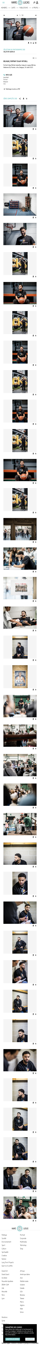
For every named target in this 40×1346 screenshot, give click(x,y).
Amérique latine (25, 1274)
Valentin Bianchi (9, 52)
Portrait (5, 79)
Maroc (22, 1302)
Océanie (22, 1285)
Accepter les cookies (12, 1339)
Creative (4, 1255)
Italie (21, 1309)
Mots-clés (9, 75)
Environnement (6, 1242)
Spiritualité (5, 1252)
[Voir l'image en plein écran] (36, 43)
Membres (4, 8)
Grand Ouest (5, 1274)
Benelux (22, 1295)
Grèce (22, 1312)
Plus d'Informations (10, 1335)
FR (33, 58)
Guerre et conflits (7, 1266)
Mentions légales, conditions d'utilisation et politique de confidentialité (20, 1343)
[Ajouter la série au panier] (27, 99)
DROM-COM (5, 1285)
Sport (3, 1245)
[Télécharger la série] (24, 99)
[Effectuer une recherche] (34, 2)
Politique (4, 1235)
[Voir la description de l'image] (33, 43)
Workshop (23, 1245)
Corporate (23, 1238)
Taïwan (22, 1298)
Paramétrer (30, 1339)
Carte (13, 8)
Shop (21, 1249)
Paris (3, 1295)
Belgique (5, 82)
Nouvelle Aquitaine (7, 1281)
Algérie (22, 1305)
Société (4, 1238)
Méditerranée (24, 1281)
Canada (22, 1288)
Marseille (4, 1291)
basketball (6, 77)
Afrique (22, 1271)
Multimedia (23, 1242)
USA (4, 84)
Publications (24, 8)
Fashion (4, 1259)
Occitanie (4, 1278)
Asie (21, 1278)
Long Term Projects (8, 1262)
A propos (35, 8)
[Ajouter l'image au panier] (31, 43)
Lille (3, 1288)
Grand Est (5, 1271)
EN (36, 58)
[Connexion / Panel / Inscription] (37, 2)
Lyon (3, 1298)
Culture (4, 1249)
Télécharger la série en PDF (13, 89)
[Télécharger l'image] (29, 43)
